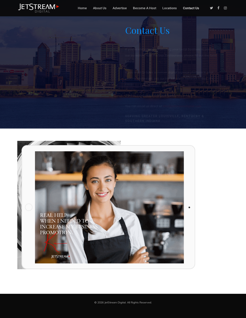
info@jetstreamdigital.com (182, 101)
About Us (99, 8)
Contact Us (191, 8)
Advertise (120, 8)
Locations (169, 8)
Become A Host (144, 8)
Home (82, 8)
